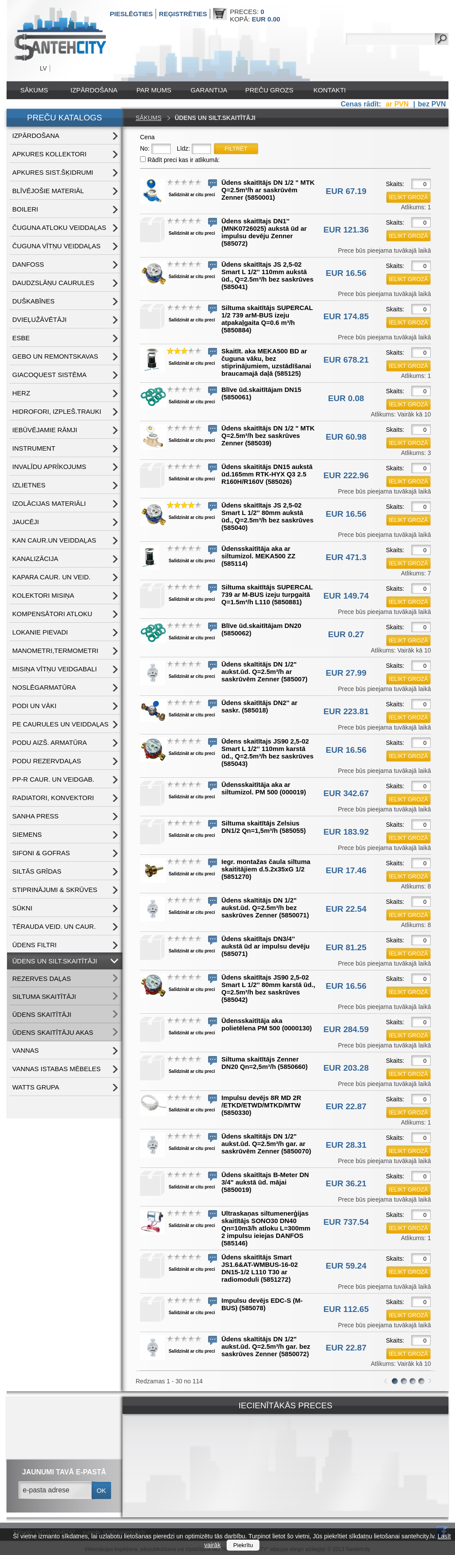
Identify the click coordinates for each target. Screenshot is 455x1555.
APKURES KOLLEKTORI (49, 154)
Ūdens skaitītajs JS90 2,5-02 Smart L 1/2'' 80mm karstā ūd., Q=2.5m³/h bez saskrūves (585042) (268, 988)
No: (145, 148)
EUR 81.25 (346, 947)
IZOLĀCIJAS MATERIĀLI (49, 503)
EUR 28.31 (346, 1145)
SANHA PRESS (35, 816)
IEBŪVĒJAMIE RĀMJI (44, 430)
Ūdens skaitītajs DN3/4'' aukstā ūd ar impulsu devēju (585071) (265, 946)
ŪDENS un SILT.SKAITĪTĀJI (54, 961)
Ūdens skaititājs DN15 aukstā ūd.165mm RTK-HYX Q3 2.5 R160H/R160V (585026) (266, 474)
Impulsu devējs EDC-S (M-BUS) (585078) (262, 1304)
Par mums (154, 90)
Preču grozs (269, 90)
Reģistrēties (183, 14)
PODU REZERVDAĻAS (46, 761)
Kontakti (330, 90)
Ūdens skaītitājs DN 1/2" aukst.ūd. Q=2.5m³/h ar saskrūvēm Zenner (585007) (264, 671)
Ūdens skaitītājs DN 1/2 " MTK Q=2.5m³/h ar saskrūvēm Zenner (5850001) (268, 190)
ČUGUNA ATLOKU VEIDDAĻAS (59, 227)
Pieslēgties (131, 14)
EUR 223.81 (346, 711)
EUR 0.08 (346, 398)
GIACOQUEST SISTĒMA (49, 374)
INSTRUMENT (33, 448)
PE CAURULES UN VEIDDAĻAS (60, 724)
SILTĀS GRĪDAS (36, 871)
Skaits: (395, 183)
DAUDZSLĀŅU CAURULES (53, 282)
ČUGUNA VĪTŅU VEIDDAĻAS (56, 246)
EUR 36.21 (346, 1183)
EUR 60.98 (346, 436)
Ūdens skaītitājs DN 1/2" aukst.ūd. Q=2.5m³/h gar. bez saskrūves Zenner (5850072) (265, 1346)
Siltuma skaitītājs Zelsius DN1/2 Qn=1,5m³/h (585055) (263, 826)
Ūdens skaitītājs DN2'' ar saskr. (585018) (259, 706)
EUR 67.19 (346, 191)
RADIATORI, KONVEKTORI (53, 797)
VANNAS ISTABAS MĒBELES (56, 1068)
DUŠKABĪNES (33, 301)
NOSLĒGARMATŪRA (44, 687)
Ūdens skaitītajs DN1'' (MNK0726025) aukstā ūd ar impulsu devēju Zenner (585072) (264, 232)
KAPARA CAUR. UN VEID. (51, 577)
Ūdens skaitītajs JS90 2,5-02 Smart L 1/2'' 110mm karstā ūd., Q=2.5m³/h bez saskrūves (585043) (267, 752)
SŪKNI (22, 908)
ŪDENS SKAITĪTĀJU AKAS (52, 1032)
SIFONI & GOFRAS (41, 853)
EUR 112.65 (346, 1309)
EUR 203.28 (346, 1067)
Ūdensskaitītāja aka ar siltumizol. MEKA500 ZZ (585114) (258, 556)
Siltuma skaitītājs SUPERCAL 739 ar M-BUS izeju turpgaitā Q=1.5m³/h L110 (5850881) (267, 594)
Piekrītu (243, 1545)
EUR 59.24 (346, 1265)
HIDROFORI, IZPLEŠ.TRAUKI (56, 411)
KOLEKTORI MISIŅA (43, 595)
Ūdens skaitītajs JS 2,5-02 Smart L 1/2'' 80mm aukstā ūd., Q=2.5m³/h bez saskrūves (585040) (267, 516)
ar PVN (398, 104)
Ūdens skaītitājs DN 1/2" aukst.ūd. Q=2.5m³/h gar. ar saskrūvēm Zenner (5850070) (266, 1143)
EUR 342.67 (346, 793)
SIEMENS (27, 834)
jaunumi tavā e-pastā (64, 1472)
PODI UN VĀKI (34, 705)
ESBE (21, 338)
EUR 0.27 (346, 634)
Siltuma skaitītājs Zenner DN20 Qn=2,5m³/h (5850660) (264, 1062)
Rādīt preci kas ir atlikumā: (183, 159)
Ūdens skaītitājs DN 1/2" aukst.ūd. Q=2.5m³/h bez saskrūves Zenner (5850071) (265, 907)
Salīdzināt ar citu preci (191, 194)
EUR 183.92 (346, 831)
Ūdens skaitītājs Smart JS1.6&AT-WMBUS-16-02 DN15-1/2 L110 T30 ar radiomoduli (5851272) (259, 1268)
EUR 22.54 (346, 908)
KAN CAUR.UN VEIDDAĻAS (54, 540)
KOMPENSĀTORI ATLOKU (52, 613)
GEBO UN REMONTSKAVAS (55, 356)
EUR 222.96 (346, 475)
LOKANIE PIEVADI (40, 632)
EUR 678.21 (346, 359)
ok (101, 1490)
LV (43, 68)
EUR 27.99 (346, 672)
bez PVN (432, 104)
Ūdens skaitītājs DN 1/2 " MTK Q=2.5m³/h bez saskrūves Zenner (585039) (268, 435)
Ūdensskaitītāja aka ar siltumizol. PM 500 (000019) (263, 788)
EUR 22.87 (346, 1106)
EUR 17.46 (346, 870)
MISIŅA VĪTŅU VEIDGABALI (54, 669)
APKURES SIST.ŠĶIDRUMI (52, 172)
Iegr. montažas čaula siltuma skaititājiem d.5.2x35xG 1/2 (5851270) (265, 869)
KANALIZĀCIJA (35, 558)
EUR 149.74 (346, 595)
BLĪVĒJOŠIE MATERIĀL (48, 190)
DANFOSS (28, 264)
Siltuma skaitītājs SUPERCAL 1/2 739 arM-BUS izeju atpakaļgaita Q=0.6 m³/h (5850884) (267, 319)
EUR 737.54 (346, 1222)
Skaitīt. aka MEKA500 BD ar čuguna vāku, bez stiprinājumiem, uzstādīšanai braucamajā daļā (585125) (266, 362)
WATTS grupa (35, 1087)
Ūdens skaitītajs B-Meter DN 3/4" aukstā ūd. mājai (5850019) (265, 1182)
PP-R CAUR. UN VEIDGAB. (53, 779)
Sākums (34, 90)
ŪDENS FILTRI (34, 945)
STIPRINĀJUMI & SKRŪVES (54, 889)
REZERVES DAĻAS (41, 978)
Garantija (208, 90)
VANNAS (25, 1050)
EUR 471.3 (346, 557)
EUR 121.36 (346, 229)
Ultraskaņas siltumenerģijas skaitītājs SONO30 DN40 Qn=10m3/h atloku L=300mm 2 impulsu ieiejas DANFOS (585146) (265, 1228)
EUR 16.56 (346, 273)
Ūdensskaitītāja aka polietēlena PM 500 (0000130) (266, 1024)
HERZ (21, 393)
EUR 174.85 (346, 316)
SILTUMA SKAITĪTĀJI (44, 996)
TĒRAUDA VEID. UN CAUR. (54, 926)
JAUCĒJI (25, 521)
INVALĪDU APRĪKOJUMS (49, 466)
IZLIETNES (29, 485)
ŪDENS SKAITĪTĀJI (41, 1014)
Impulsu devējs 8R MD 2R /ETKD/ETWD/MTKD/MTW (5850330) (261, 1105)
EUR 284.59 (346, 1029)
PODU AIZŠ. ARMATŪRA (49, 742)
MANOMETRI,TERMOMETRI (55, 650)
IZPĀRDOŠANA (94, 90)
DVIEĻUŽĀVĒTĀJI (39, 319)
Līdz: (183, 148)
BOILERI (25, 209)
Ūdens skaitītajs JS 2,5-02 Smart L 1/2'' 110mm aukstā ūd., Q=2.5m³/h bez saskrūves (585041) (267, 275)
